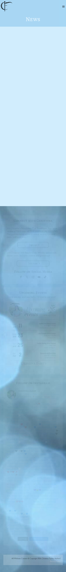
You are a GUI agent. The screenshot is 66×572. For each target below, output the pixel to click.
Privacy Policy (55, 561)
